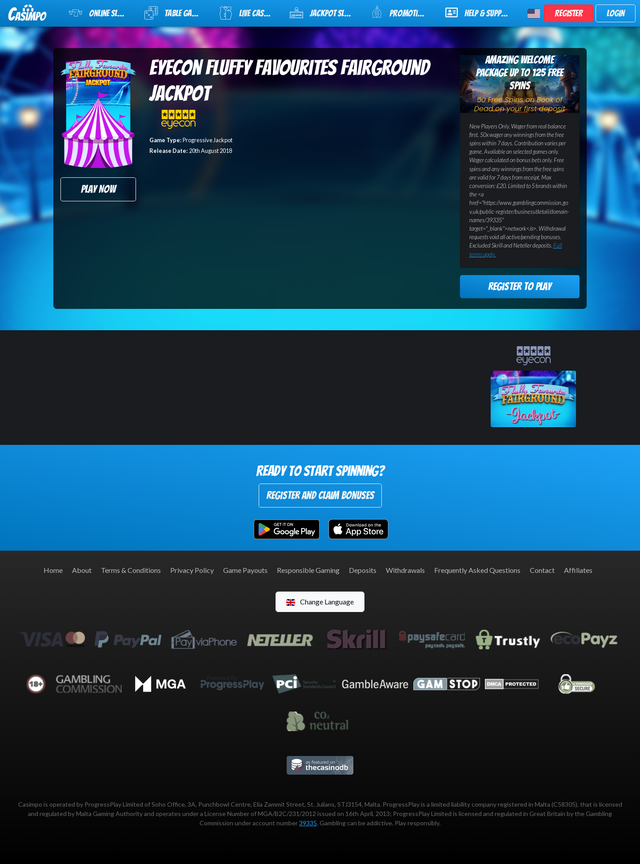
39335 (308, 823)
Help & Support (479, 12)
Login (615, 13)
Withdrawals (405, 570)
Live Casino (246, 13)
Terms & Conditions (131, 570)
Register (569, 13)
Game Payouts (245, 570)
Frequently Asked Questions (477, 570)
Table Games (174, 13)
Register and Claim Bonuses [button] (320, 495)
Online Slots (99, 13)
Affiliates (578, 570)
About (82, 570)
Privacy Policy (192, 570)
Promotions (400, 12)
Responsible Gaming (308, 570)
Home (53, 570)
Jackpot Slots (323, 13)
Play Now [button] (98, 189)
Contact (542, 570)
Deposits (362, 570)
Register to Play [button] (519, 286)
